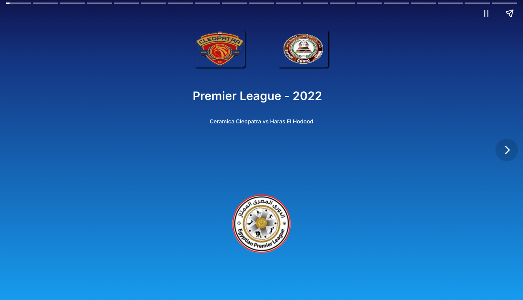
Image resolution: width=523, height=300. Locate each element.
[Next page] (506, 150)
